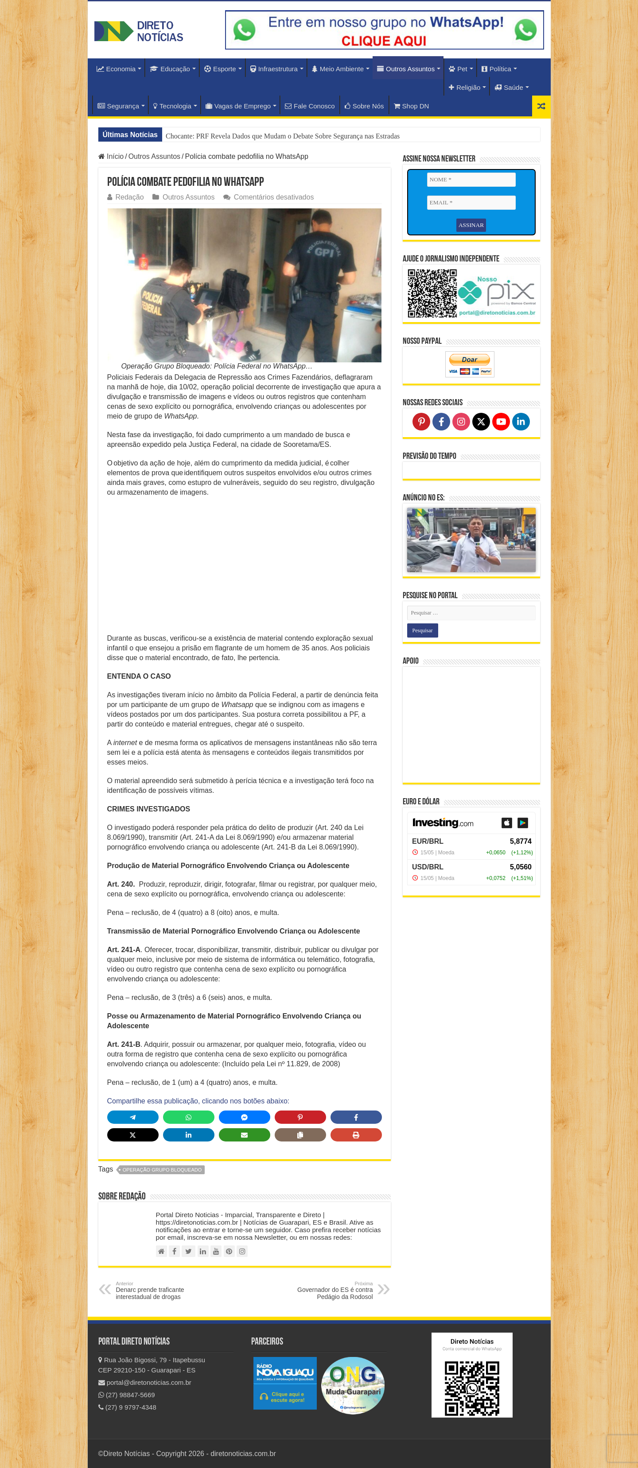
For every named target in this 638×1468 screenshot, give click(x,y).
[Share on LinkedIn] (188, 1134)
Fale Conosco (310, 106)
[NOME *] (471, 180)
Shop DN (411, 106)
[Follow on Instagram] (461, 421)
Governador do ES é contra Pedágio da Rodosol (327, 1290)
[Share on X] (133, 1134)
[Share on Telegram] (133, 1117)
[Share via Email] (244, 1134)
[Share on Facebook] (356, 1117)
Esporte (220, 69)
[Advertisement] (244, 568)
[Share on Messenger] (244, 1117)
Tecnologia (172, 106)
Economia (116, 69)
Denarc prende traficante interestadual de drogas (161, 1290)
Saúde (508, 87)
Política (496, 69)
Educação (170, 69)
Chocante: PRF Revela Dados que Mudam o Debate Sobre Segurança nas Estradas (283, 136)
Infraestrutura (274, 69)
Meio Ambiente (338, 69)
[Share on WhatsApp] (188, 1117)
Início (111, 156)
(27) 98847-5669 (126, 1395)
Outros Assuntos (406, 69)
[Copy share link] (300, 1134)
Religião (464, 87)
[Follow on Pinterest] (421, 421)
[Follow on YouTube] (501, 421)
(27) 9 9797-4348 (127, 1407)
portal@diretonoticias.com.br (144, 1382)
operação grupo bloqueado (162, 1169)
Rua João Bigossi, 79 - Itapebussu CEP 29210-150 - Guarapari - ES (152, 1365)
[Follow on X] (481, 421)
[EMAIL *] (471, 203)
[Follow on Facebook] (441, 421)
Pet (458, 69)
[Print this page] (356, 1134)
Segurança (118, 106)
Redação (130, 197)
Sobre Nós (364, 106)
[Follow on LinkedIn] (521, 421)
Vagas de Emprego (238, 106)
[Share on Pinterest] (300, 1117)
